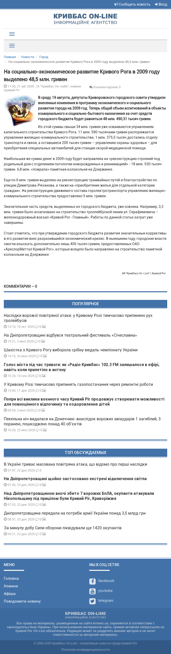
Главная (10, 57)
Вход (161, 4)
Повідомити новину (22, 601)
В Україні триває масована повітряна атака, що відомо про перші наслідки (75, 464)
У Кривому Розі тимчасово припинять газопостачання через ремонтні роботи (78, 384)
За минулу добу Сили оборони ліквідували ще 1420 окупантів (63, 527)
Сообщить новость (132, 4)
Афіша (9, 593)
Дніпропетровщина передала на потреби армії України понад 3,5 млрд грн (75, 513)
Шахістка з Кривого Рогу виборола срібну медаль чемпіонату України (71, 350)
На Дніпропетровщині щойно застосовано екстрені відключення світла (75, 478)
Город (43, 57)
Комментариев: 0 (105, 87)
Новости (27, 57)
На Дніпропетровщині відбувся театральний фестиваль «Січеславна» (70, 335)
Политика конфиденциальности (85, 649)
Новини (11, 586)
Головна (11, 578)
